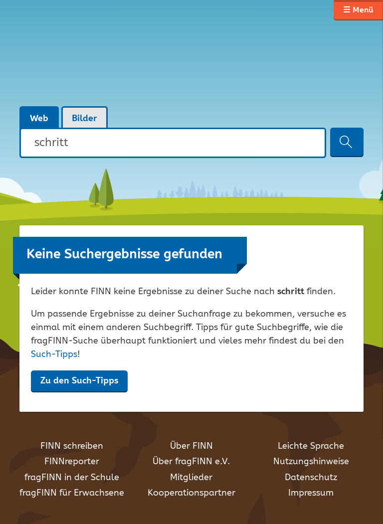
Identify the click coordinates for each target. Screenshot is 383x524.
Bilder (84, 119)
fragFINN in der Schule (71, 478)
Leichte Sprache (311, 446)
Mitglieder (191, 478)
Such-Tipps (54, 354)
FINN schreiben (71, 446)
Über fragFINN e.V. (191, 462)
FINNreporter (71, 462)
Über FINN (191, 446)
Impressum (311, 493)
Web (39, 119)
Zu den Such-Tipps (79, 381)
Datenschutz (311, 478)
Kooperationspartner (191, 493)
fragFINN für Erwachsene (71, 493)
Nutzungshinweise (311, 462)
